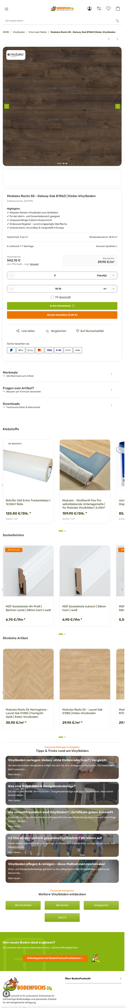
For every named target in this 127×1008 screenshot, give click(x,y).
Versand (34, 264)
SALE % (62, 917)
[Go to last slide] (2, 485)
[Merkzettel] (108, 8)
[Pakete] (55, 275)
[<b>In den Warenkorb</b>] (5, 45)
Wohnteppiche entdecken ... (55, 958)
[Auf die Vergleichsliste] (56, 331)
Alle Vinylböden (23, 905)
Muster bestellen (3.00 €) (62, 314)
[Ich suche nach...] (58, 21)
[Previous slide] (6, 106)
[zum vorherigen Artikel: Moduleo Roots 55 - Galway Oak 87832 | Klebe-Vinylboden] (109, 39)
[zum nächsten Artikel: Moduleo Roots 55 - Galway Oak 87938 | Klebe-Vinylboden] (117, 39)
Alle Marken (62, 905)
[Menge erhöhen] (113, 275)
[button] (6, 9)
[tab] (59, 163)
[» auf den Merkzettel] (91, 331)
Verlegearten (101, 905)
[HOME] (62, 8)
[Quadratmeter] (58, 289)
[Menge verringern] (11, 275)
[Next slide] (117, 106)
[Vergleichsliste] (99, 8)
